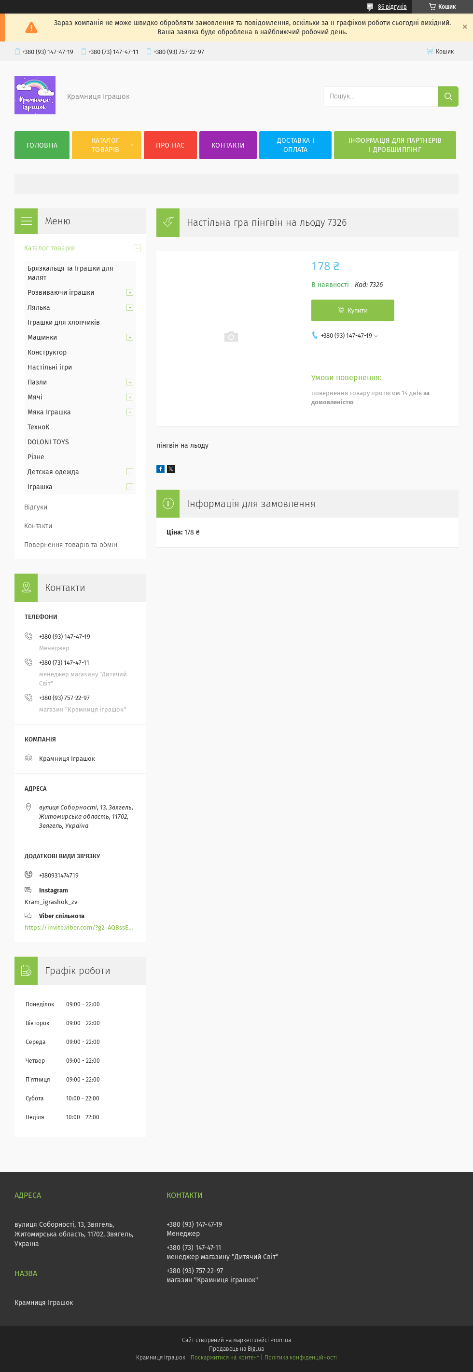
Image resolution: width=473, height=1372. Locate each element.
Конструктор (47, 352)
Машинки (42, 337)
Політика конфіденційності (300, 1357)
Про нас (170, 145)
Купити (358, 310)
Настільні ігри (50, 367)
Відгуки (35, 507)
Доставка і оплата (295, 145)
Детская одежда (53, 472)
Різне (36, 457)
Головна (42, 145)
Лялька (39, 307)
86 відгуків (392, 6)
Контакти (228, 145)
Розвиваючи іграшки (61, 292)
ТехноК (38, 427)
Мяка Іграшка (49, 412)
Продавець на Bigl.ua (236, 1348)
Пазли (37, 382)
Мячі (35, 397)
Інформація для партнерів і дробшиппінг (395, 145)
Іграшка (40, 487)
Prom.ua (280, 1340)
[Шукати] (448, 96)
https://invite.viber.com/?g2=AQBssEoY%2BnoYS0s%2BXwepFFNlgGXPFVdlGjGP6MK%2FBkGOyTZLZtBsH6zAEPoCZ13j (80, 927)
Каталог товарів (105, 145)
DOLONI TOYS (48, 442)
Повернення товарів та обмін (70, 545)
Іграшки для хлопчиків (64, 322)
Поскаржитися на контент (225, 1357)
